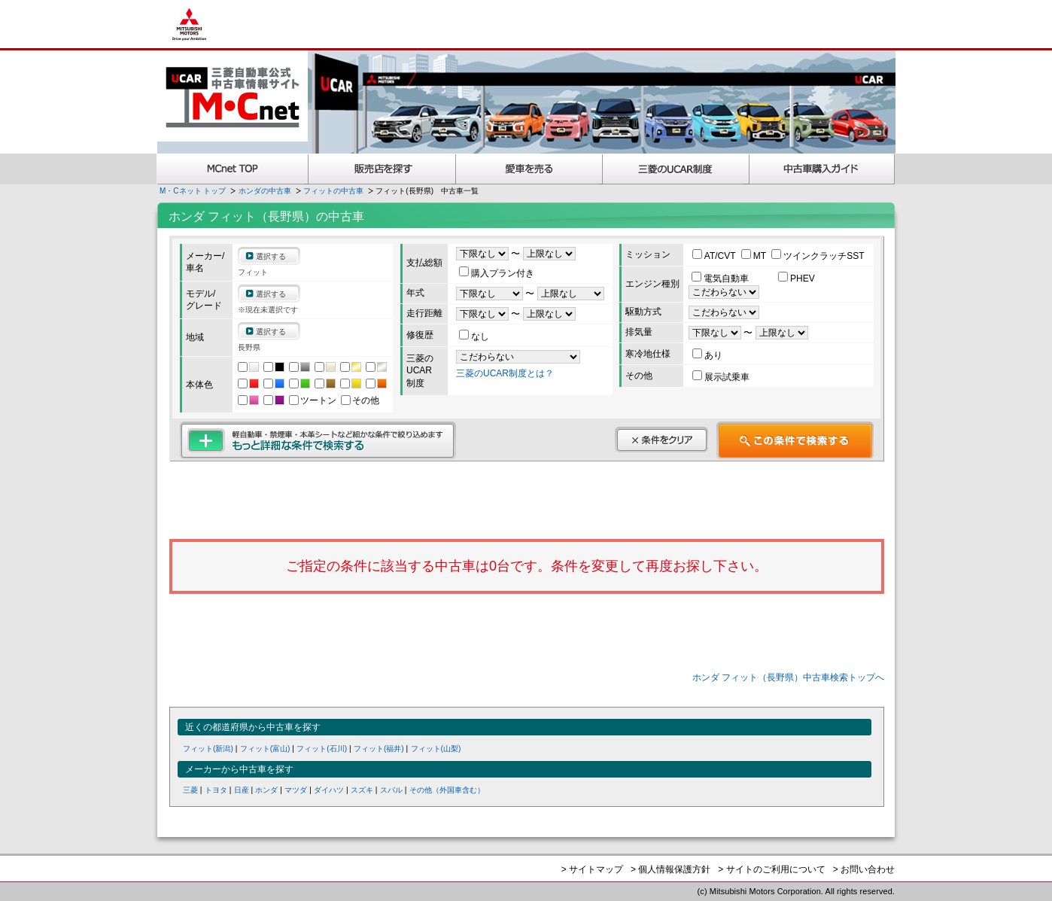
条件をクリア (661, 439)
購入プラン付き (496, 273)
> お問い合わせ (864, 869)
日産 (241, 790)
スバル (391, 790)
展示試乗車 (720, 377)
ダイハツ (329, 790)
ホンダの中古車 (265, 191)
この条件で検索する (795, 440)
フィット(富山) (265, 748)
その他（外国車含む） (447, 790)
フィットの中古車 (333, 191)
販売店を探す (382, 169)
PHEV (796, 278)
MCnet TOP (233, 169)
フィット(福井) (379, 748)
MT (754, 256)
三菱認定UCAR (676, 169)
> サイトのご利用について (771, 869)
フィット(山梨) (436, 748)
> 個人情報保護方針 (670, 869)
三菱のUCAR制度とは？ (505, 373)
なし (474, 336)
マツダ (295, 790)
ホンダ (266, 790)
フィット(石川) (321, 748)
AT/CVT (715, 256)
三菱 (190, 790)
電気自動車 (721, 278)
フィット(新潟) (208, 748)
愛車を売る (529, 169)
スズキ (362, 790)
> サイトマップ (592, 869)
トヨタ (216, 790)
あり (707, 355)
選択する (271, 256)
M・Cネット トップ (193, 191)
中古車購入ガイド (822, 169)
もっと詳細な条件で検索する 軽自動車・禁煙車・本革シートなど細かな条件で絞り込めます (318, 440)
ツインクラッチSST (817, 256)
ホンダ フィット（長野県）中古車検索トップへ (788, 677)
